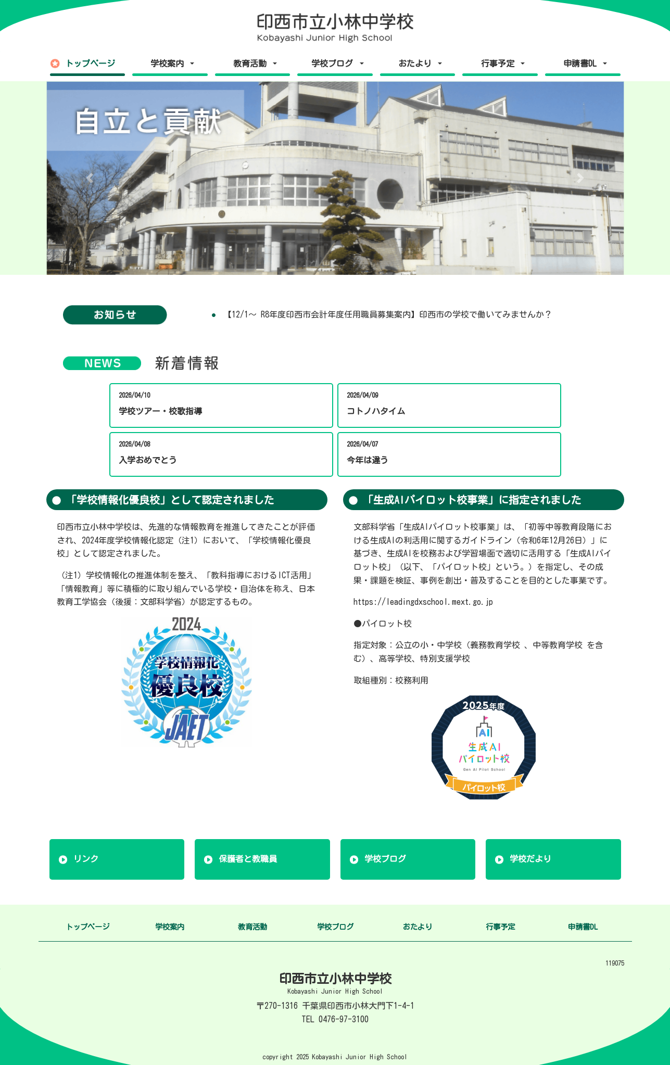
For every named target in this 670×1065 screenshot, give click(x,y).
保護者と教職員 (248, 859)
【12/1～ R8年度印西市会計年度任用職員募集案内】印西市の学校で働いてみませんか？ (387, 314)
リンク (85, 859)
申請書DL (583, 927)
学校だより (530, 859)
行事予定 (500, 927)
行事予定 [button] (500, 63)
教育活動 (252, 927)
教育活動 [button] (252, 63)
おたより (417, 927)
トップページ (90, 63)
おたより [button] (417, 63)
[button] (89, 178)
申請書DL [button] (582, 63)
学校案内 (169, 927)
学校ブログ (385, 859)
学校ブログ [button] (334, 63)
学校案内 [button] (169, 63)
